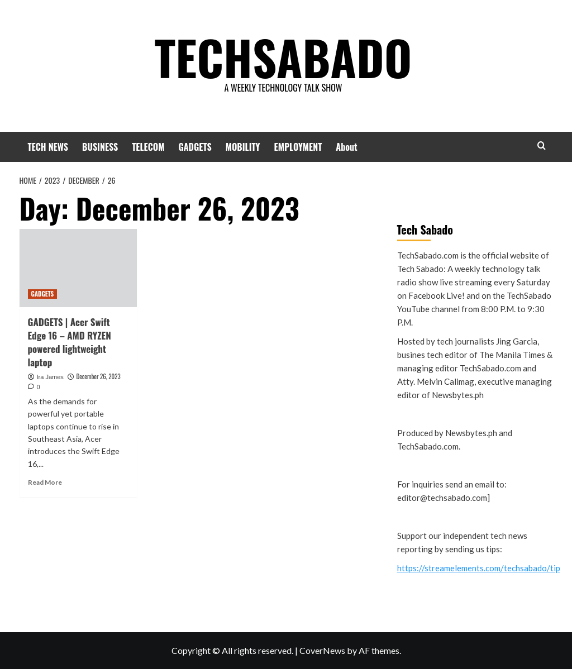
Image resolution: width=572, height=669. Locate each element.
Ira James (50, 377)
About (346, 147)
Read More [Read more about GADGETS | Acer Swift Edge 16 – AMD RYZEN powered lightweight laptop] (45, 482)
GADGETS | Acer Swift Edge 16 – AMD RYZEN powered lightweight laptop (69, 342)
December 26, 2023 (98, 376)
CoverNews (322, 650)
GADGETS (194, 147)
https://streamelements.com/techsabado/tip (478, 568)
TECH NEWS (48, 147)
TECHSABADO (283, 53)
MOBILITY (243, 147)
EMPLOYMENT (298, 147)
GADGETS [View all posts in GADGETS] (42, 293)
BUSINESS (100, 147)
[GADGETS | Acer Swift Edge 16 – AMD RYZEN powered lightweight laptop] (78, 268)
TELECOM (148, 147)
